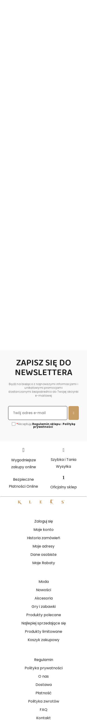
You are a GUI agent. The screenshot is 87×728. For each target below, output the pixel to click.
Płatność (43, 693)
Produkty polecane (43, 615)
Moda (44, 581)
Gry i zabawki (44, 606)
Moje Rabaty (43, 563)
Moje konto (43, 529)
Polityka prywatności (44, 668)
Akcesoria (44, 598)
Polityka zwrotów (43, 701)
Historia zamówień (43, 538)
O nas (43, 676)
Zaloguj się (43, 521)
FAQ (43, 709)
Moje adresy (43, 546)
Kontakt (43, 718)
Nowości (43, 590)
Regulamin (43, 659)
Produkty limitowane (43, 631)
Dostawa (43, 684)
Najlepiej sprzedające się (43, 623)
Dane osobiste (43, 554)
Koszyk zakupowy (43, 639)
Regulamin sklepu (46, 424)
